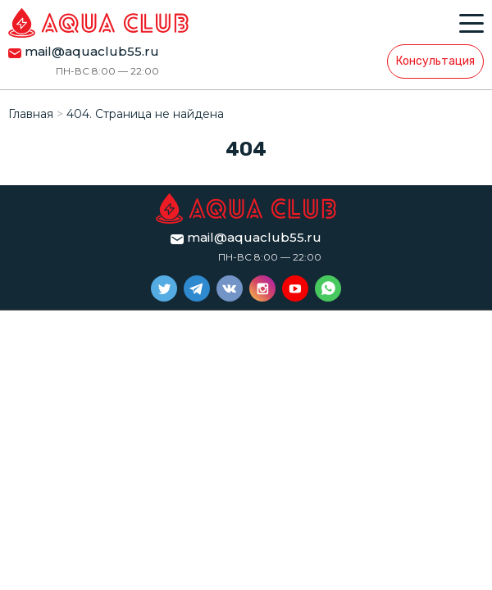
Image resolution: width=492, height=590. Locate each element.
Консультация (435, 61)
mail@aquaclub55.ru (92, 51)
